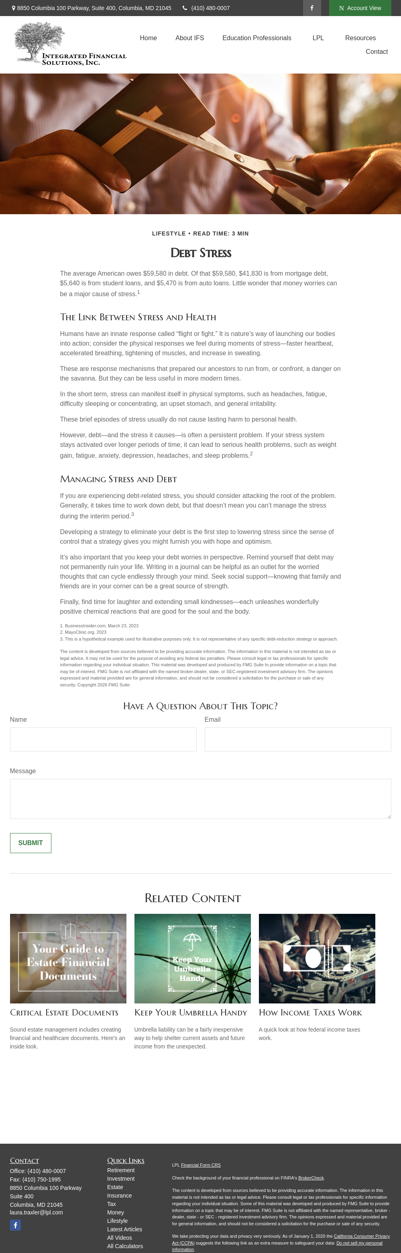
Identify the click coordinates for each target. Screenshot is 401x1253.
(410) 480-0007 (205, 8)
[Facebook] (312, 8)
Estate (115, 1187)
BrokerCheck (311, 1177)
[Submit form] (30, 843)
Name (18, 719)
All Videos (119, 1238)
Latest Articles (124, 1229)
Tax (111, 1204)
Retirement (120, 1170)
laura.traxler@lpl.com (36, 1212)
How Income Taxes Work (310, 1012)
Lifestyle (117, 1221)
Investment (120, 1178)
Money (115, 1212)
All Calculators (125, 1246)
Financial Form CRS (201, 1165)
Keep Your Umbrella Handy (190, 1012)
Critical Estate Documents (64, 1012)
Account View (360, 8)
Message (23, 771)
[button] (149, 38)
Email (213, 719)
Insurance (119, 1195)
